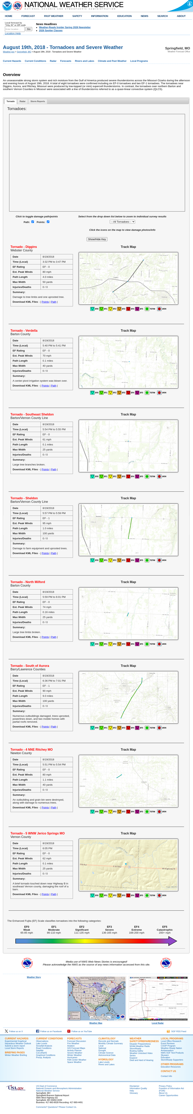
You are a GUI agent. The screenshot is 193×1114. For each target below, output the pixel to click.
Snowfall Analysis (44, 1046)
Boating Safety (136, 1051)
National (102, 1048)
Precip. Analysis (43, 1057)
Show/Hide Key (97, 239)
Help (132, 1091)
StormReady (135, 1048)
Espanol (133, 1058)
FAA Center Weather (76, 1060)
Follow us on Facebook (49, 1031)
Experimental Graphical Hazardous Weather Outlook (18, 1042)
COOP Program (168, 1046)
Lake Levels (41, 1043)
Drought (102, 1050)
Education (165, 1057)
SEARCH (162, 16)
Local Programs (139, 61)
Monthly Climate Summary (110, 1043)
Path (53, 301)
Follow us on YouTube (79, 1031)
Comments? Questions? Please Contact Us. (56, 1107)
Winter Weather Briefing (16, 1055)
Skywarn (165, 1055)
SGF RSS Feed (176, 1031)
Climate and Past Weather (112, 61)
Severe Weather (74, 1053)
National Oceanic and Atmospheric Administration (58, 1088)
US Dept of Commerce (46, 1086)
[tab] (10, 101)
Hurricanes (72, 1057)
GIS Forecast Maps (76, 1048)
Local (100, 1046)
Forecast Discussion (76, 1041)
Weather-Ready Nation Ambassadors (171, 1049)
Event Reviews (167, 1043)
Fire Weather (73, 1043)
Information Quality (138, 1088)
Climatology (107, 1038)
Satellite (39, 1050)
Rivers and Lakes (84, 61)
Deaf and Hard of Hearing (141, 1060)
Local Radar (158, 1022)
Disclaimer (134, 1086)
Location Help (13, 33)
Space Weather (74, 1062)
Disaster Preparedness (140, 1044)
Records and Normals (108, 1041)
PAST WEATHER (53, 16)
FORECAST (28, 16)
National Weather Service (48, 1091)
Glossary (134, 1093)
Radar (53, 61)
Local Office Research (171, 1041)
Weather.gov (9, 52)
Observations (42, 1041)
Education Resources (171, 1067)
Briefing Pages (15, 1052)
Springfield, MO (24, 52)
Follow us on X (14, 1031)
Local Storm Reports (14, 1048)
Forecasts (65, 61)
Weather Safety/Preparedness (144, 1040)
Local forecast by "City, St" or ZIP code (15, 24)
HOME (8, 16)
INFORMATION (99, 16)
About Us (163, 1093)
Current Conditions (35, 61)
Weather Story (34, 977)
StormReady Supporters (172, 1060)
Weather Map (97, 1022)
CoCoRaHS (41, 1053)
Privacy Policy (165, 1086)
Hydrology (105, 1059)
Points (45, 301)
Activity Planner (74, 1050)
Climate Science (105, 1053)
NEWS (144, 16)
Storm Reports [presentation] (37, 101)
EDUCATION (124, 16)
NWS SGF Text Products (172, 1053)
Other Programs (172, 1064)
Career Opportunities (168, 1095)
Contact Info (166, 1076)
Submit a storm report (15, 1046)
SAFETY (77, 16)
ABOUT (181, 16)
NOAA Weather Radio (140, 1046)
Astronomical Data (106, 1055)
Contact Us (168, 1071)
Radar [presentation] (23, 101)
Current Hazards (12, 61)
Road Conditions (43, 1048)
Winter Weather (74, 1055)
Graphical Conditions (45, 1055)
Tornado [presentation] (10, 101)
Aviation (71, 1046)
